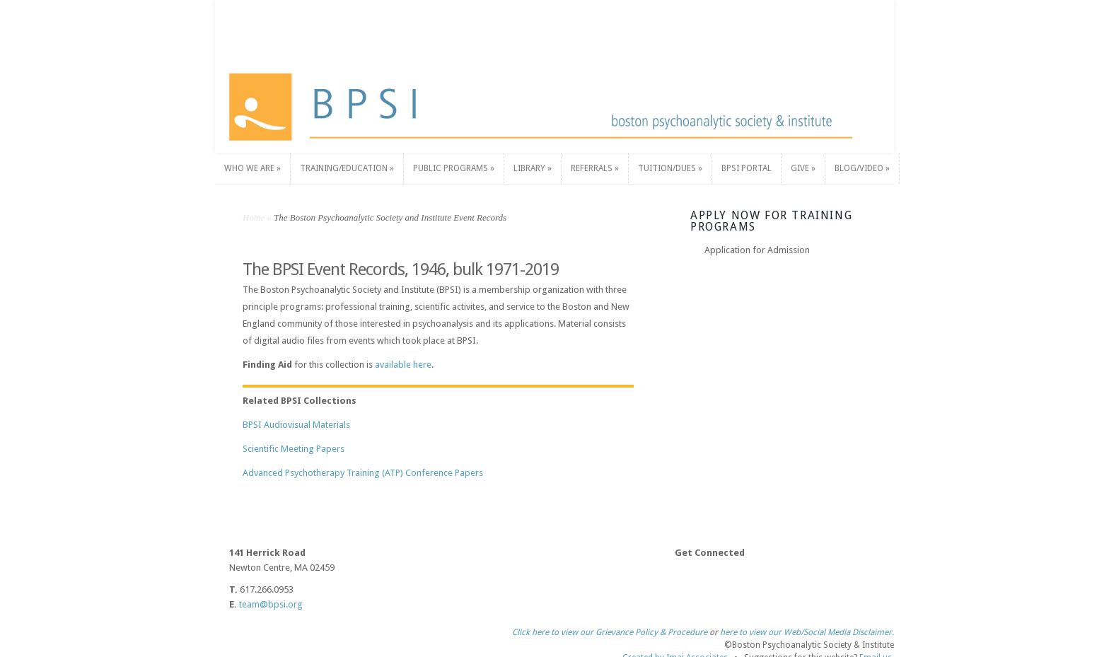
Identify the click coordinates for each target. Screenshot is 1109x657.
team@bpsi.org (271, 604)
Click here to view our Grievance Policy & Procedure (609, 625)
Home (254, 217)
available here (403, 364)
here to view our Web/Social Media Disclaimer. (807, 625)
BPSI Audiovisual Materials (296, 424)
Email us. (876, 651)
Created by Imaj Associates (675, 651)
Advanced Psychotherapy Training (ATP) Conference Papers (363, 472)
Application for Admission (757, 250)
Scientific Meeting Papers (293, 448)
